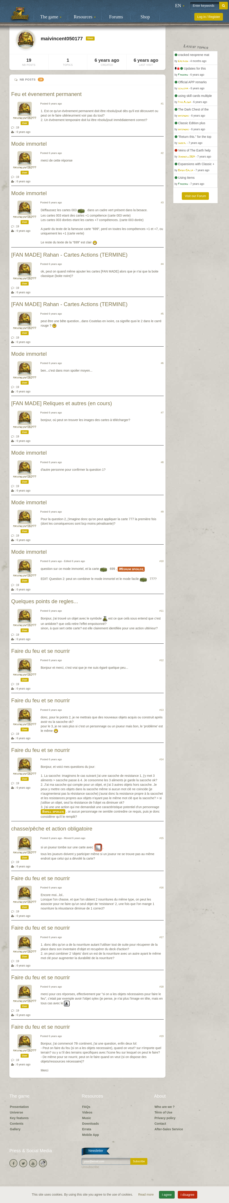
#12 (161, 660)
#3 (162, 202)
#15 (161, 838)
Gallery (15, 1129)
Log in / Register (208, 17)
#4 (162, 264)
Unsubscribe (90, 1167)
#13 (161, 710)
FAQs (86, 1107)
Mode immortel (29, 144)
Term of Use (163, 1112)
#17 (161, 937)
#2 (162, 153)
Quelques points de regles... (44, 601)
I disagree (187, 1195)
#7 (162, 412)
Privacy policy (165, 1118)
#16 (161, 887)
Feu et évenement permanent (46, 94)
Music (86, 1118)
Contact (160, 1123)
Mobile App (90, 1135)
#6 (162, 363)
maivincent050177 (24, 118)
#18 (161, 986)
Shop (145, 16)
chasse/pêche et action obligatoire (51, 829)
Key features (19, 1118)
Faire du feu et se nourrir (40, 651)
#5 (162, 313)
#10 (161, 561)
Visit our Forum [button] (195, 196)
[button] (179, 5)
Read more (146, 1194)
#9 (162, 511)
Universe (16, 1112)
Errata (86, 1129)
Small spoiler (53, 811)
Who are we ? (165, 1107)
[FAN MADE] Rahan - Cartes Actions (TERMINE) (69, 255)
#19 (161, 1036)
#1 (162, 103)
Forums (116, 16)
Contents (16, 1123)
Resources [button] (85, 16)
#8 (162, 462)
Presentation (19, 1107)
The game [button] (51, 16)
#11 (161, 610)
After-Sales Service (169, 1129)
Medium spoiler (131, 569)
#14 (161, 759)
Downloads (90, 1123)
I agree (167, 1195)
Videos (87, 1112)
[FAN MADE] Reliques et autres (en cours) (61, 403)
